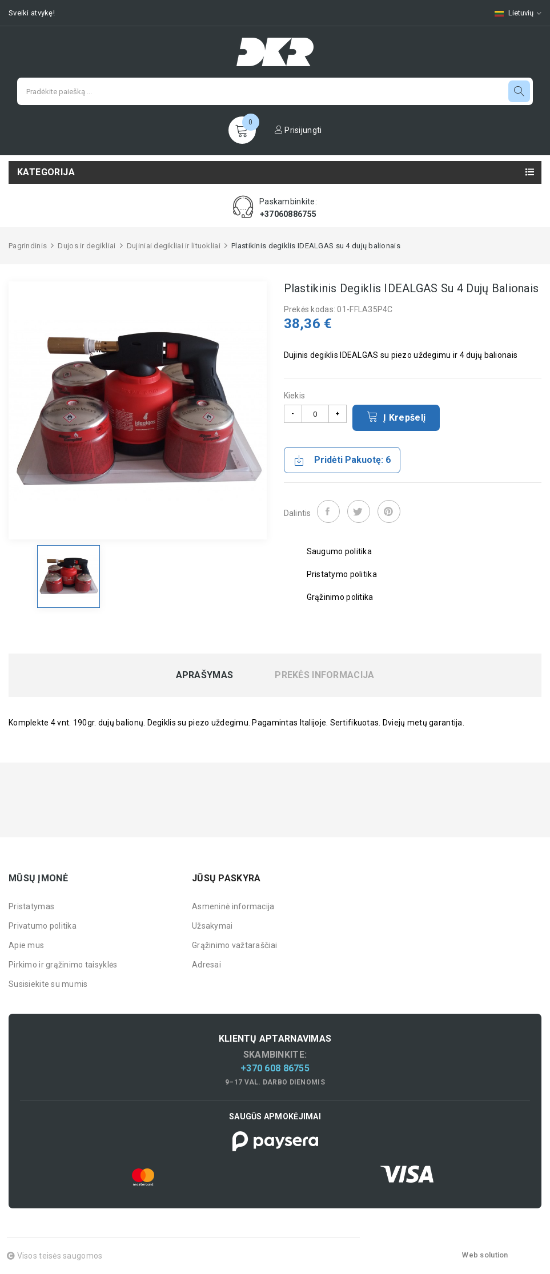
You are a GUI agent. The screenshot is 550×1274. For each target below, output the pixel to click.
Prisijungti (298, 130)
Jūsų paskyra (226, 878)
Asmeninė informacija (233, 906)
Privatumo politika (43, 925)
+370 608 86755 (275, 1068)
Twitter (358, 511)
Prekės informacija (324, 675)
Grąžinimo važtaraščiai (234, 945)
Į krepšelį (396, 416)
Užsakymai (212, 925)
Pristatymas (31, 906)
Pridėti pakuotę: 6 (342, 460)
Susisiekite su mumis (48, 984)
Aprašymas (205, 675)
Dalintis (328, 511)
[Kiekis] (315, 414)
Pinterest (389, 511)
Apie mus (26, 945)
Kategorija (46, 172)
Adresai (206, 964)
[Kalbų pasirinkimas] (512, 13)
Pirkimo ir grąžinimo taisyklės (63, 964)
